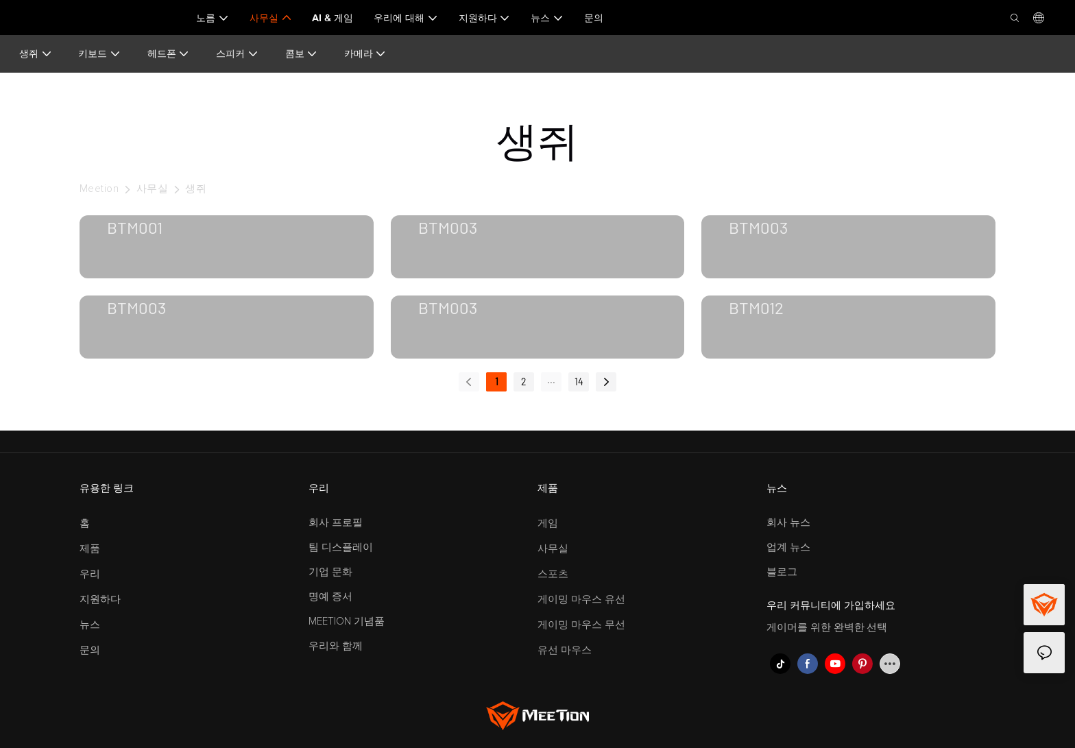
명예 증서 (330, 597)
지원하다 (100, 599)
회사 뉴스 (788, 523)
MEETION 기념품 (347, 621)
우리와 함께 (336, 646)
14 (579, 381)
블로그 (781, 572)
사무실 (152, 189)
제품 (90, 549)
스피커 (237, 54)
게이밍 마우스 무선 (581, 625)
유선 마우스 (565, 650)
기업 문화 (330, 572)
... (551, 379)
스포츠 (553, 574)
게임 (548, 523)
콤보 (301, 54)
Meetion (99, 189)
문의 (90, 650)
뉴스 (90, 625)
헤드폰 (168, 54)
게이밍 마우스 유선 (581, 599)
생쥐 (35, 54)
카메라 (365, 54)
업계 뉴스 (788, 547)
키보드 (99, 54)
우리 (90, 574)
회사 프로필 (336, 523)
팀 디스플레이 (341, 547)
